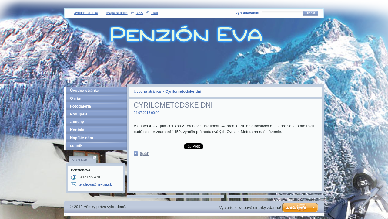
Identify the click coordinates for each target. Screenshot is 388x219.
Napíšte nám (81, 137)
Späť (144, 153)
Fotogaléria (80, 106)
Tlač (154, 13)
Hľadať (310, 13)
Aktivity (77, 122)
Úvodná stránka (147, 91)
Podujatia (79, 114)
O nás (75, 98)
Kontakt (77, 130)
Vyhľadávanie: (247, 13)
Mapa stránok (117, 13)
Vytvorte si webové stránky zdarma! (250, 207)
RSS (139, 13)
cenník (76, 145)
